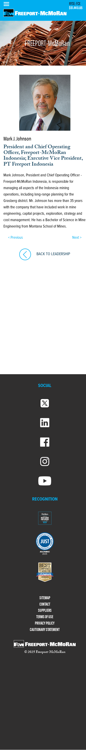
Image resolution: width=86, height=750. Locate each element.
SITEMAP (44, 597)
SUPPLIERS (45, 610)
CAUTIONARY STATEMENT (45, 629)
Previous (16, 237)
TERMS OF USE (44, 616)
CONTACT (44, 604)
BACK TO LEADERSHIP (53, 254)
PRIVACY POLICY (45, 623)
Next (76, 237)
